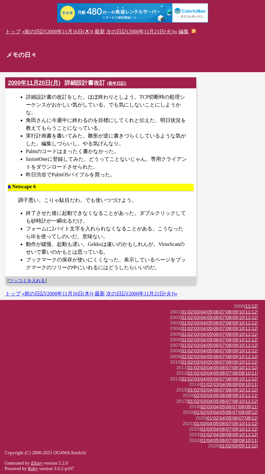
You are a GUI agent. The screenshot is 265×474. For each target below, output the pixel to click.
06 (216, 311)
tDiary (37, 463)
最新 (100, 31)
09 (235, 311)
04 (203, 311)
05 (209, 311)
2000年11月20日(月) (34, 83)
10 (241, 311)
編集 (183, 31)
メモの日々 (21, 54)
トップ (13, 31)
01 (184, 311)
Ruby (33, 468)
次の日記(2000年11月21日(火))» (142, 31)
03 (196, 311)
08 (228, 311)
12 (254, 306)
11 (247, 306)
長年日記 (116, 83)
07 (222, 311)
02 (190, 311)
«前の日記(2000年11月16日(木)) (57, 31)
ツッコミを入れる (27, 280)
